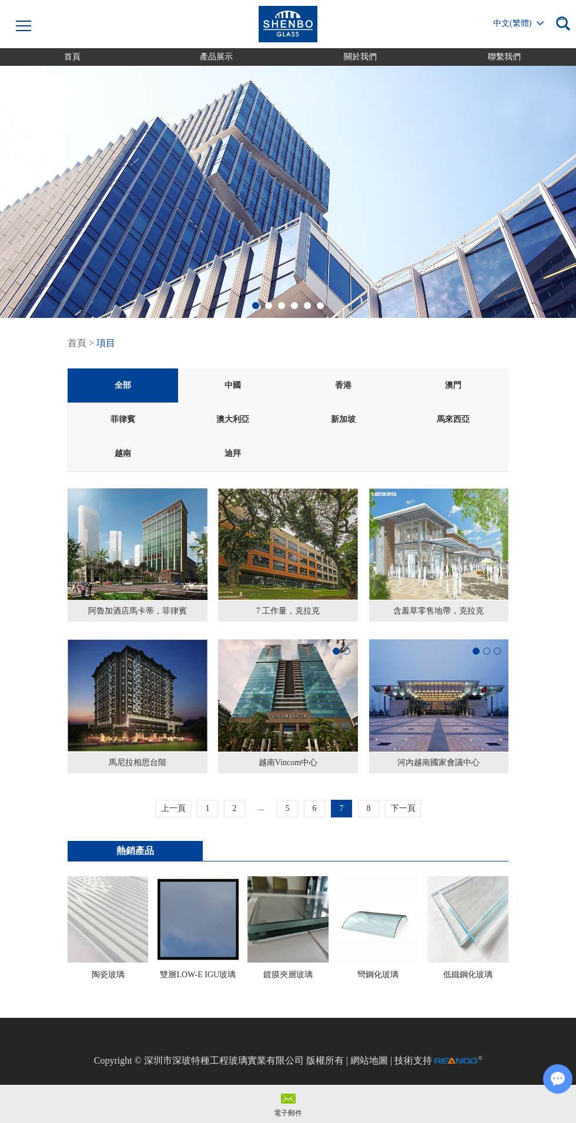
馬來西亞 (453, 419)
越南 (123, 453)
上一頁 (173, 808)
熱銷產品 (135, 851)
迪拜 (233, 453)
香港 (343, 385)
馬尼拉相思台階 (137, 762)
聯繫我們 (504, 56)
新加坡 (343, 419)
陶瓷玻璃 (108, 974)
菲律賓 (122, 419)
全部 (123, 385)
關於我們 (360, 56)
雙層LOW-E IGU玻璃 (198, 974)
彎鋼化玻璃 (377, 974)
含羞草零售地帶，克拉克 (438, 610)
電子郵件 (288, 1113)
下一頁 (403, 808)
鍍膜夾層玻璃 (288, 974)
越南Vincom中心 (288, 762)
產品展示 (216, 56)
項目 (105, 343)
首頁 (72, 56)
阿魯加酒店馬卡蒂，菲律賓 (137, 610)
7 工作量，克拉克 (288, 610)
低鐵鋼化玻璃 (468, 974)
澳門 (453, 385)
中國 (233, 385)
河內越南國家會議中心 (438, 762)
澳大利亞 (232, 419)
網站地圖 (369, 1060)
